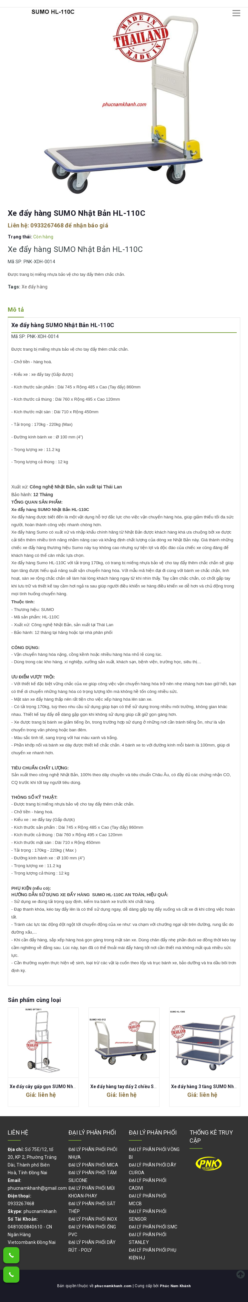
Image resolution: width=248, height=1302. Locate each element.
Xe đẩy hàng (35, 286)
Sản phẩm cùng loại (34, 1000)
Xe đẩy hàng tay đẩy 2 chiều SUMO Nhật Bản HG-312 (146, 1086)
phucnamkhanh (40, 1211)
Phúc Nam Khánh (176, 1286)
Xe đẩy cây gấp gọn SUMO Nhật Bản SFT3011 (58, 1086)
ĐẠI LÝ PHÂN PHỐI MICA (93, 1164)
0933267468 (47, 225)
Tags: (15, 286)
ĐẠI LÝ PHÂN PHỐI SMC (153, 1226)
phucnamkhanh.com (113, 1286)
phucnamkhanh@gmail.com (37, 1188)
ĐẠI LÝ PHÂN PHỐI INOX (92, 1219)
